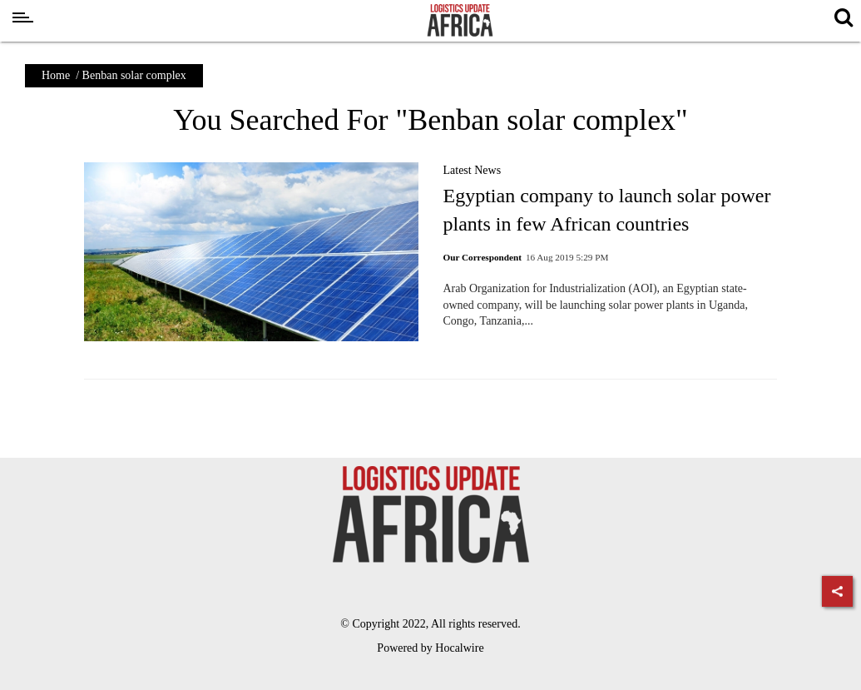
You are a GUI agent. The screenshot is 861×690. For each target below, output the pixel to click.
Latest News (472, 170)
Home (56, 75)
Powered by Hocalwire (430, 648)
